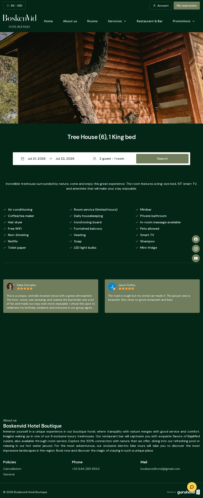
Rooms (92, 21)
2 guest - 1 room (108, 158)
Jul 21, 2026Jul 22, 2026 (47, 158)
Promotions (184, 21)
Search (162, 158)
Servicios (117, 21)
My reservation (187, 5)
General (8, 474)
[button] (101, 158)
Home (48, 21)
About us (70, 21)
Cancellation (12, 469)
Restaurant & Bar (150, 21)
